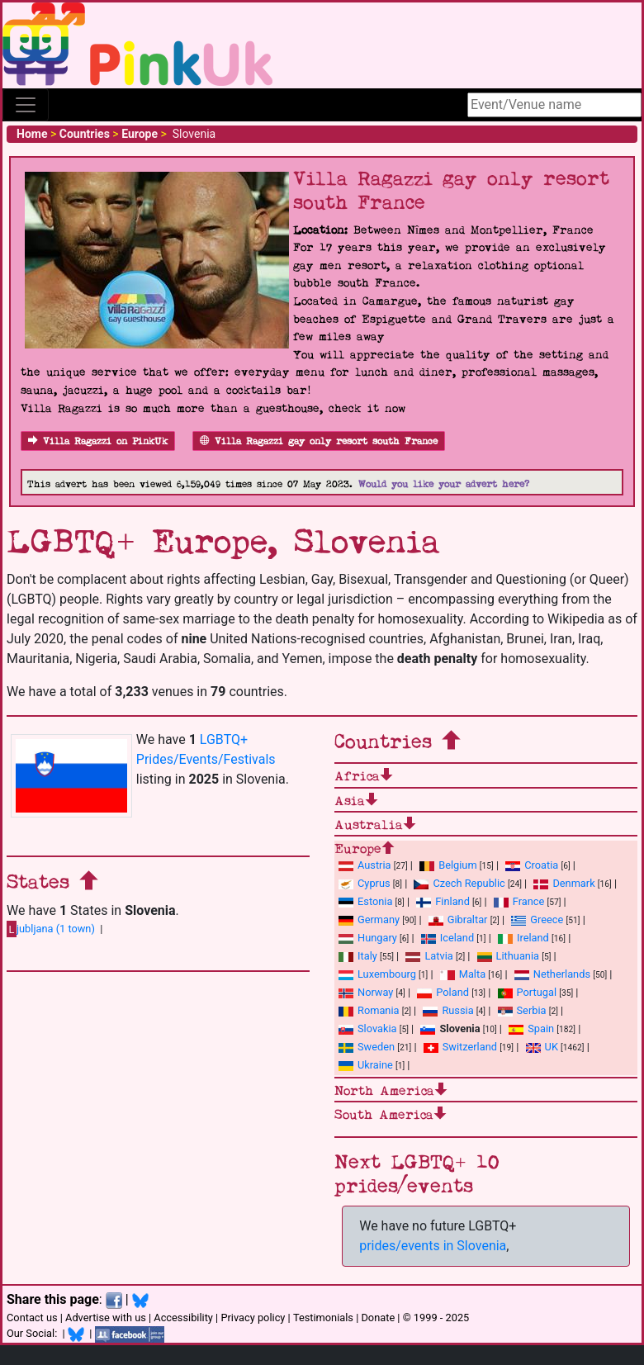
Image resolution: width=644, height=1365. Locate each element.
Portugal (527, 992)
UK (542, 1046)
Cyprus (365, 883)
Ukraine (366, 1065)
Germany (369, 919)
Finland (443, 901)
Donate (378, 1317)
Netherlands (552, 974)
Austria (365, 865)
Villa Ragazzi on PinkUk (98, 441)
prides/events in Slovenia (432, 1246)
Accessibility (183, 1317)
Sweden (367, 1046)
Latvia (428, 956)
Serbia (522, 1010)
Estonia (365, 901)
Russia (448, 1010)
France (519, 901)
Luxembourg (377, 974)
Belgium (447, 865)
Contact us (32, 1317)
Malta (462, 974)
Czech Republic (459, 883)
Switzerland (460, 1046)
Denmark (563, 883)
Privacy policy (252, 1317)
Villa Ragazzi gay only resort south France (319, 441)
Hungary (368, 937)
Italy (358, 956)
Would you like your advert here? (443, 484)
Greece (537, 919)
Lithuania (508, 956)
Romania (369, 1010)
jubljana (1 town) (51, 929)
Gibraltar (458, 919)
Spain (531, 1028)
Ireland (523, 937)
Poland (443, 992)
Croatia (531, 865)
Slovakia (368, 1028)
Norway (366, 992)
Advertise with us (105, 1317)
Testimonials (323, 1317)
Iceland (447, 937)
